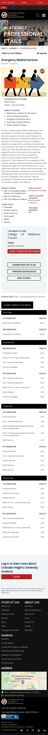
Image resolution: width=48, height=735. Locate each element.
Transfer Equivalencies (24, 271)
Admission (5, 606)
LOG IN (16, 576)
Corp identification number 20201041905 (20, 712)
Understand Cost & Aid (24, 265)
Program (5, 639)
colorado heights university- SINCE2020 (17, 727)
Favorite (42, 53)
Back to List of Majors (11, 53)
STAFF (40, 2)
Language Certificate (10, 630)
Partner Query (7, 663)
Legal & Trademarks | (10, 725)
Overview (29, 606)
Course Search (7, 643)
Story (3, 622)
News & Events (7, 614)
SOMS (24, 2)
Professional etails (28, 48)
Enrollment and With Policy (12, 651)
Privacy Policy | (7, 722)
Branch (4, 618)
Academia (5, 610)
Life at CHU (29, 614)
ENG (3, 7)
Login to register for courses (24, 251)
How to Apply (24, 278)
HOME (3, 48)
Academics (13, 48)
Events (28, 626)
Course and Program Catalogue (14, 647)
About (3, 626)
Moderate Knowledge (37, 190)
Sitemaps (29, 630)
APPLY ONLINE (8, 2)
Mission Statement (33, 610)
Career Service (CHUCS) (11, 659)
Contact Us (29, 622)
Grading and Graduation (11, 655)
